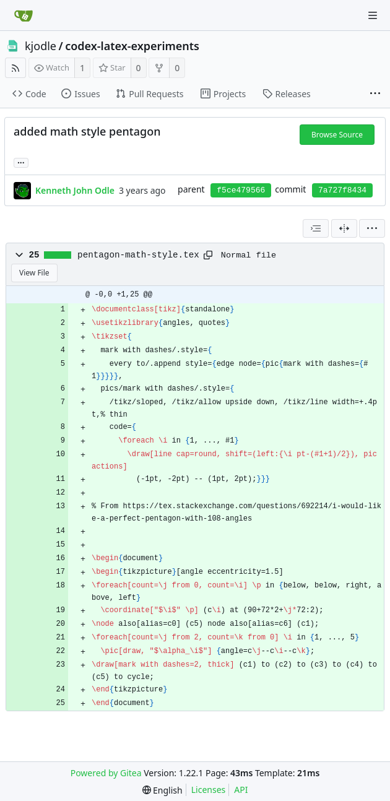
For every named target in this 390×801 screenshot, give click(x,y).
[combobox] (316, 228)
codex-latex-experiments (132, 46)
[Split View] (344, 228)
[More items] (375, 94)
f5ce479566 (241, 190)
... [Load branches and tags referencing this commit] (21, 162)
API (241, 789)
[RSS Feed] (15, 68)
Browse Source (337, 134)
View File (34, 272)
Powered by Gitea (106, 773)
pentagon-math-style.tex (138, 255)
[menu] (372, 228)
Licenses (208, 789)
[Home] (23, 15)
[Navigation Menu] (373, 15)
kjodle (40, 46)
